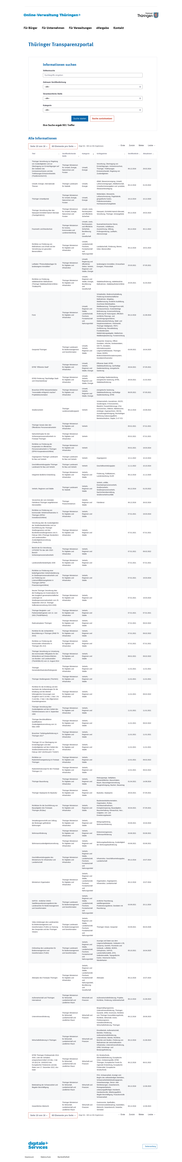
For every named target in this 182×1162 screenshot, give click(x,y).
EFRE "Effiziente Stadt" (40, 367)
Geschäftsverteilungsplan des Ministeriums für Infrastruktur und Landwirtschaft (44, 859)
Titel (33, 154)
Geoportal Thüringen (39, 349)
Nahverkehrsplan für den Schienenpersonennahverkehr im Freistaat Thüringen (44, 436)
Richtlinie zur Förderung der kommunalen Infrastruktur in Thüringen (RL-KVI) (42, 643)
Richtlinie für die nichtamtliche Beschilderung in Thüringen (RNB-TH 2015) (45, 633)
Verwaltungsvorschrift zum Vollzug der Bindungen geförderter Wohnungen (44, 823)
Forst (34, 315)
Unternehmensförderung (41, 1016)
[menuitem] (30, 28)
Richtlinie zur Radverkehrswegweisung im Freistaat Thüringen (45, 759)
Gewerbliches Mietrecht (40, 1106)
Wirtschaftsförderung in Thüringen (44, 1040)
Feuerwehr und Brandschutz (42, 229)
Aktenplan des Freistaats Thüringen (45, 978)
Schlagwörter (102, 154)
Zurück (132, 145)
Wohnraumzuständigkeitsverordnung (45, 843)
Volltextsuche (49, 71)
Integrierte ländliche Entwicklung (43, 475)
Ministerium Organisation (41, 882)
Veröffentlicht (133, 154)
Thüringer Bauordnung (40, 781)
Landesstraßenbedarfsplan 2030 (43, 563)
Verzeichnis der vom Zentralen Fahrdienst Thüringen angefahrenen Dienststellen (45, 502)
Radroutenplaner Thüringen (42, 623)
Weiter (141, 145)
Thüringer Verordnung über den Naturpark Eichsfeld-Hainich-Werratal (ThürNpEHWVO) (45, 212)
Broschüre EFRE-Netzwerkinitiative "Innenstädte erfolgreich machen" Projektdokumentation (44, 392)
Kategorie (47, 105)
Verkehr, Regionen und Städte (43, 489)
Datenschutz (46, 1157)
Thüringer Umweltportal (40, 199)
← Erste (121, 145)
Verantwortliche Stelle (52, 94)
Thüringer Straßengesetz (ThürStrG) (45, 679)
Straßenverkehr (37, 410)
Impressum (29, 1157)
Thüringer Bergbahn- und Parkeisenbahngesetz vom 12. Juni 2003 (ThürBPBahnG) (44, 613)
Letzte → (151, 145)
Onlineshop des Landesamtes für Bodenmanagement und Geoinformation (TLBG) (44, 950)
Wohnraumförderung (39, 833)
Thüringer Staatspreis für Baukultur (44, 793)
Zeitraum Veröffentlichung (54, 82)
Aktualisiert (147, 154)
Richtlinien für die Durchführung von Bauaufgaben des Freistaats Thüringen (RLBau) (45, 808)
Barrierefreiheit (63, 1157)
